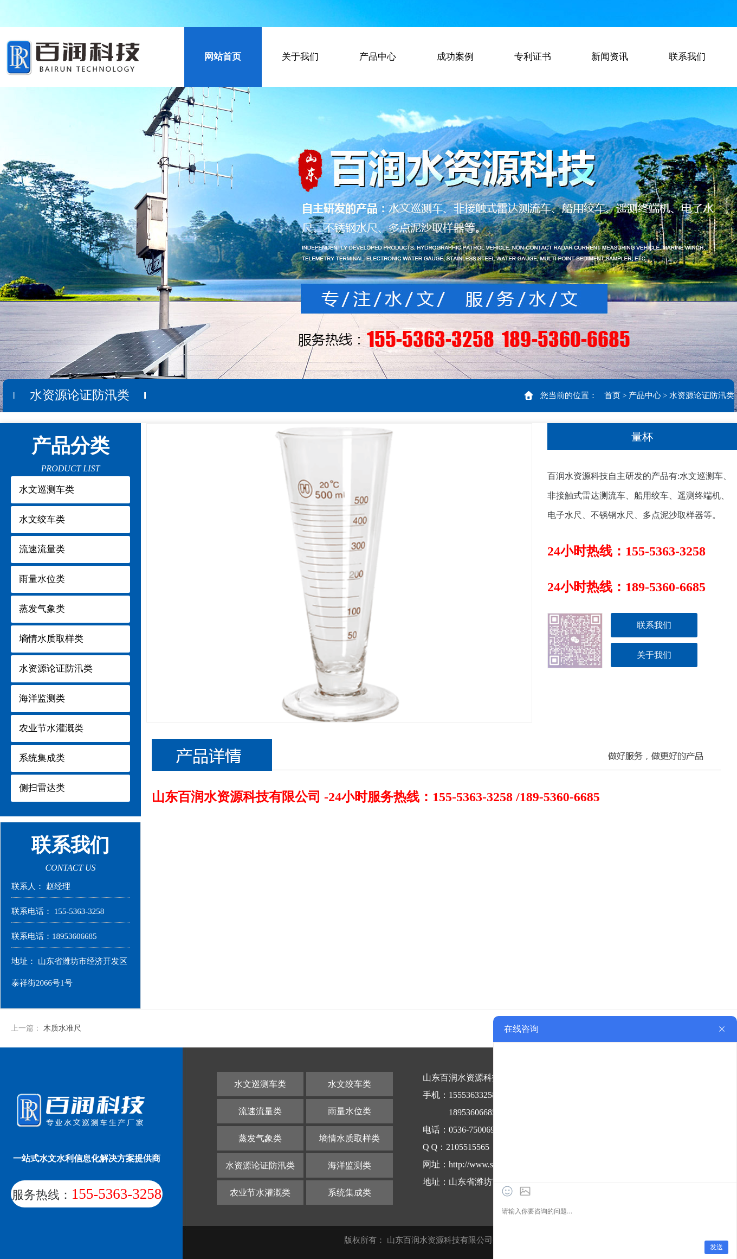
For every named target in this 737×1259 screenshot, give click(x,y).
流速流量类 (42, 549)
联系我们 (687, 57)
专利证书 (532, 57)
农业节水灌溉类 (51, 728)
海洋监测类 (42, 698)
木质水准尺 (62, 1028)
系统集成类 (42, 758)
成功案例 (455, 57)
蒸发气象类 (42, 609)
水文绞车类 (42, 519)
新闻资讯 (609, 57)
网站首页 (222, 57)
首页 (612, 395)
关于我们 (300, 57)
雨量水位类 (42, 579)
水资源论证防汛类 (701, 395)
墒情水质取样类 (51, 639)
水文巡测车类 (46, 489)
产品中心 (377, 57)
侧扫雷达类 (42, 788)
